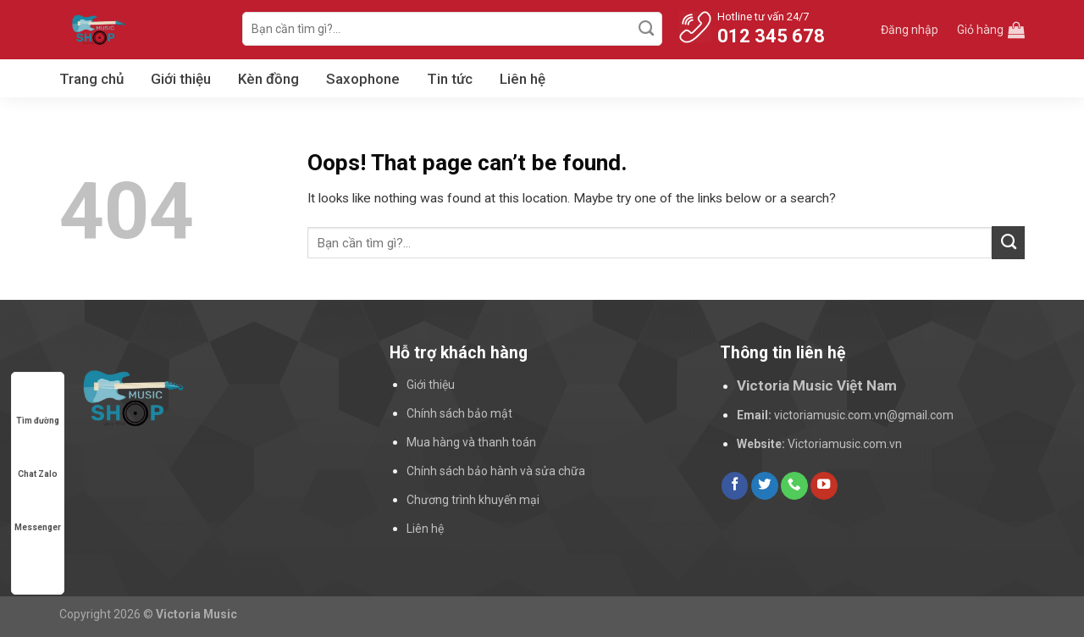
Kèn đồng (268, 78)
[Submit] (647, 29)
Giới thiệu (181, 78)
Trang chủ (91, 78)
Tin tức (450, 78)
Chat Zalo (38, 458)
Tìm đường (37, 404)
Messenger (37, 511)
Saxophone (363, 78)
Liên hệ (522, 78)
